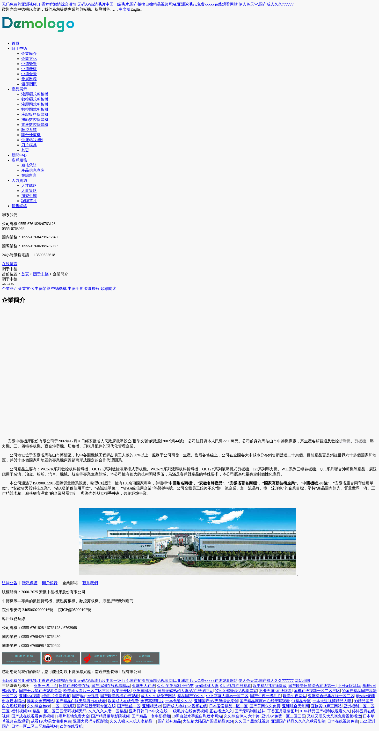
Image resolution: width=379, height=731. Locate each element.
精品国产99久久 (190, 696)
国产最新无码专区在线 (96, 706)
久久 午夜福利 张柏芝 (175, 686)
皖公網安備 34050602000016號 (28, 610)
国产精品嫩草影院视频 (110, 716)
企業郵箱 (70, 583)
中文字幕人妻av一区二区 (227, 696)
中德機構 (29, 69)
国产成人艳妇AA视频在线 (185, 706)
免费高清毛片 (152, 701)
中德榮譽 (29, 64)
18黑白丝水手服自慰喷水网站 (197, 716)
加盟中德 (29, 196)
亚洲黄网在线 (144, 691)
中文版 (125, 9)
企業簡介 (29, 53)
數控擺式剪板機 (34, 99)
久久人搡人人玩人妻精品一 (133, 721)
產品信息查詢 (32, 170)
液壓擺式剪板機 (34, 94)
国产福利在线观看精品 (110, 686)
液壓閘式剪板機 (34, 104)
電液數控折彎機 (34, 125)
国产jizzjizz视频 (85, 696)
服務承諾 (29, 165)
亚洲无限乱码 (349, 686)
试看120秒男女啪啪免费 (51, 721)
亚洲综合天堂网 (295, 706)
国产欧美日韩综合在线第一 (312, 686)
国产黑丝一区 (128, 706)
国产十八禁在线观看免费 (40, 691)
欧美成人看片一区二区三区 (86, 691)
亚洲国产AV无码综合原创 (216, 701)
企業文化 (29, 59)
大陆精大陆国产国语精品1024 (208, 721)
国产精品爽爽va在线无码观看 (265, 701)
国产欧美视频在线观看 (119, 696)
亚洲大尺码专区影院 (90, 721)
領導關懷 (29, 84)
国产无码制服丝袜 (249, 711)
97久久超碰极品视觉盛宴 (236, 691)
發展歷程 (29, 79)
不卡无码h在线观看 (275, 691)
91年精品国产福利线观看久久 (325, 711)
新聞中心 (19, 155)
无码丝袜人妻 (207, 686)
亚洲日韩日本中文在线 (148, 711)
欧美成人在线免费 (123, 701)
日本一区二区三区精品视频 (34, 726)
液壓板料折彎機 (34, 114)
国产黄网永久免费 (264, 706)
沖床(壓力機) (32, 140)
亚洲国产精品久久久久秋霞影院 (298, 721)
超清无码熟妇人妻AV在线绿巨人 (185, 691)
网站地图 (302, 681)
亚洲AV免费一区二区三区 (283, 716)
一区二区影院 (63, 706)
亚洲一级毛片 (45, 686)
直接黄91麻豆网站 (326, 706)
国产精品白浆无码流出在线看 (81, 701)
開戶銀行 (50, 583)
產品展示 (19, 89)
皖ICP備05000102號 (74, 610)
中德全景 (29, 74)
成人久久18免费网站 (158, 696)
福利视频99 (21, 711)
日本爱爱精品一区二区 (228, 706)
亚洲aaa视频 (29, 696)
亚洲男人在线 (143, 686)
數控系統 (29, 130)
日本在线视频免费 (342, 721)
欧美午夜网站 (294, 696)
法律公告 (9, 583)
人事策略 (29, 191)
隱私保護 (29, 583)
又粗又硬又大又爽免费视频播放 (334, 716)
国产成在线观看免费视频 (33, 716)
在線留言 (29, 175)
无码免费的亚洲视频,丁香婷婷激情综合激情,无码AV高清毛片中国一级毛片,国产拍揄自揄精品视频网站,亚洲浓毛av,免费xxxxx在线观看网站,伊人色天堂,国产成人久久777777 (148, 4)
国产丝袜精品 (169, 721)
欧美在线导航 (71, 726)
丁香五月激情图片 (282, 711)
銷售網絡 (19, 206)
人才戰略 (29, 185)
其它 (25, 150)
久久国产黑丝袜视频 (252, 721)
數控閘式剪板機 (34, 109)
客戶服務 (19, 160)
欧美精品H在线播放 (270, 686)
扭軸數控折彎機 (34, 119)
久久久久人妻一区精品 (107, 711)
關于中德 (19, 48)
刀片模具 (29, 145)
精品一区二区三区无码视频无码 (59, 711)
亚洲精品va (151, 706)
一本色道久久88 (178, 701)
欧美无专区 (121, 691)
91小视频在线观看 (235, 686)
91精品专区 (301, 701)
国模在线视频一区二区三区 (317, 691)
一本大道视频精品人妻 (332, 701)
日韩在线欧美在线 (74, 686)
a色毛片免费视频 (56, 696)
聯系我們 (90, 583)
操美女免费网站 (40, 701)
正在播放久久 (221, 711)
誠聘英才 (29, 201)
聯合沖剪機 (31, 135)
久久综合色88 (38, 706)
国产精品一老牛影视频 (150, 716)
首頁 (15, 43)
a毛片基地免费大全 (73, 716)
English (136, 9)
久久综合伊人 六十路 (242, 716)
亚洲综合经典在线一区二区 (331, 696)
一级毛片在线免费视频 (188, 711)
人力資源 (19, 180)
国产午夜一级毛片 (265, 696)
